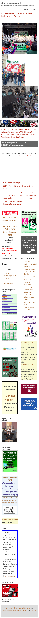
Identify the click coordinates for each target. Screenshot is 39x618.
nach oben (19, 194)
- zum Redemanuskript (11, 183)
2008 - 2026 (5, 129)
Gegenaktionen (27, 186)
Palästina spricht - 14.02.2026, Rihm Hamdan (29, 271)
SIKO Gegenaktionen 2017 (22, 129)
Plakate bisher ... (9, 284)
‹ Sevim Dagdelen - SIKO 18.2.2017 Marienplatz (9, 195)
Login (25, 610)
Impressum (8, 608)
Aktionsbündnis (14, 186)
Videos (15, 608)
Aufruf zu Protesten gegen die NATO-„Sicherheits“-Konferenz (19, 132)
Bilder (5, 188)
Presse (17, 16)
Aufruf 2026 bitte (9, 220)
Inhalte (29, 13)
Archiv (6, 281)
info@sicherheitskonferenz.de (12, 610)
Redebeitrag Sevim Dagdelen (12, 137)
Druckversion (9, 201)
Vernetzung (7, 273)
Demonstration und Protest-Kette (23, 134)
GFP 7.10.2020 (10, 576)
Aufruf (21, 13)
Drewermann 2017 (27, 364)
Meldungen (6, 16)
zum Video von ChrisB (23, 156)
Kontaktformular (24, 608)
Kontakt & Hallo (8, 13)
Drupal (34, 610)
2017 (5, 186)
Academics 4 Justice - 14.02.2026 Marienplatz (30, 264)
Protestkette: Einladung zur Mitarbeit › (31, 195)
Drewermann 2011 (27, 342)
